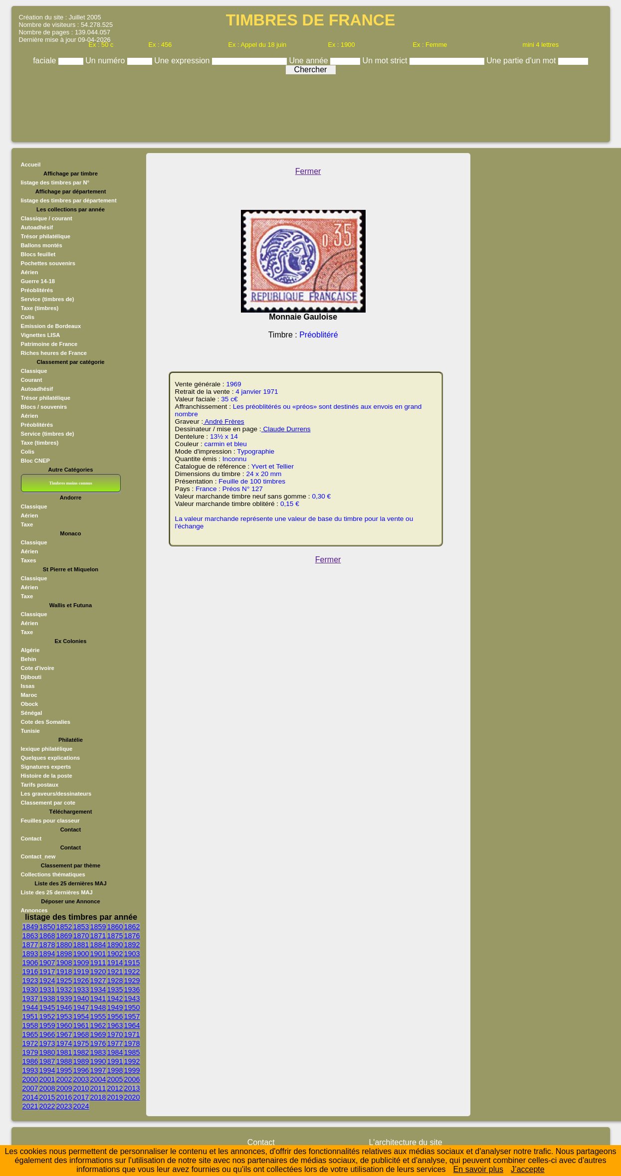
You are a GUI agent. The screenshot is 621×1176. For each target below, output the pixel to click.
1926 (81, 981)
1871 (98, 936)
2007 (30, 1088)
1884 (98, 945)
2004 (98, 1079)
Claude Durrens (286, 429)
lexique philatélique (47, 749)
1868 (47, 936)
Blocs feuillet (38, 254)
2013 (132, 1088)
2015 (47, 1097)
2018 (98, 1097)
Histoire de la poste (46, 776)
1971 (132, 1034)
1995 (64, 1070)
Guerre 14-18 (38, 281)
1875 (115, 936)
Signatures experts (46, 767)
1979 (30, 1052)
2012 (115, 1088)
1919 (81, 972)
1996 (81, 1070)
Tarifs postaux (40, 785)
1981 (64, 1052)
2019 (115, 1097)
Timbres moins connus (70, 483)
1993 (30, 1070)
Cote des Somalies (45, 722)
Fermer (308, 171)
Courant (31, 380)
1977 (115, 1043)
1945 (47, 1007)
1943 (132, 999)
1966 (47, 1034)
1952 (47, 1016)
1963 (115, 1025)
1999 (132, 1070)
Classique (34, 371)
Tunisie (30, 731)
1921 (115, 972)
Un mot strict (386, 60)
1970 (115, 1034)
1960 (64, 1025)
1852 (64, 927)
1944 (30, 1007)
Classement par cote (48, 803)
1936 (132, 990)
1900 (81, 954)
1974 (64, 1043)
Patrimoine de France (49, 344)
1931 (47, 990)
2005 (115, 1079)
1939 (64, 999)
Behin (28, 659)
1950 (132, 1007)
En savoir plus (478, 1169)
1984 (115, 1052)
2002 (64, 1079)
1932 (64, 990)
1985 (132, 1052)
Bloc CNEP (35, 461)
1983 (98, 1052)
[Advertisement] (311, 105)
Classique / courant (46, 218)
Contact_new (38, 856)
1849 (30, 927)
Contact (31, 838)
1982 (81, 1052)
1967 (64, 1034)
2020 (132, 1097)
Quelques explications (50, 758)
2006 (132, 1079)
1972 (30, 1043)
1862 (132, 927)
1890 (115, 945)
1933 (81, 990)
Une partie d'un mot (522, 60)
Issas (28, 686)
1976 (98, 1043)
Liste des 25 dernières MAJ (57, 892)
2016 (64, 1097)
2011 (98, 1088)
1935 (115, 990)
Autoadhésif (37, 227)
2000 (30, 1079)
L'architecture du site (405, 1142)
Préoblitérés (37, 290)
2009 (64, 1088)
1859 (98, 927)
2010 (81, 1088)
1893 (30, 954)
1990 (98, 1061)
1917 (47, 972)
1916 (30, 972)
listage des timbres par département (69, 200)
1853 (81, 927)
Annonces (34, 910)
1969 (98, 1034)
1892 (132, 945)
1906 (30, 963)
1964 (132, 1025)
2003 (81, 1079)
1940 (81, 999)
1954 (81, 1016)
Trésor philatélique (45, 236)
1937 (30, 999)
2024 (81, 1106)
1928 (115, 981)
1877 (30, 945)
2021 (30, 1106)
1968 (81, 1034)
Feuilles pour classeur (50, 821)
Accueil (31, 165)
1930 (30, 990)
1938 (47, 999)
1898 (64, 954)
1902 (115, 954)
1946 (64, 1007)
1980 (47, 1052)
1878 (47, 945)
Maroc (29, 695)
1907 (47, 963)
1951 (30, 1016)
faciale (45, 60)
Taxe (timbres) (40, 308)
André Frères (223, 421)
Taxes (28, 560)
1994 (47, 1070)
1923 (30, 981)
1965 (30, 1034)
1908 (64, 963)
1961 (81, 1025)
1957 (132, 1016)
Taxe (27, 524)
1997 (98, 1070)
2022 (47, 1106)
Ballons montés (41, 245)
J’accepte (528, 1169)
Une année (309, 60)
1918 (64, 972)
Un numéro (106, 60)
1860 (115, 927)
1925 (64, 981)
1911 (98, 963)
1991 (115, 1061)
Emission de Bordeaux (51, 326)
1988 (64, 1061)
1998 (115, 1070)
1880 (64, 945)
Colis (27, 317)
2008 (47, 1088)
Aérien (29, 272)
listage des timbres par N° (55, 182)
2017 (81, 1097)
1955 (98, 1016)
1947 (81, 1007)
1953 (64, 1016)
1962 (98, 1025)
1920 (98, 972)
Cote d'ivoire (37, 668)
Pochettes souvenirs (48, 263)
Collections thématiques (53, 874)
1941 (98, 999)
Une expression (183, 60)
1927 (98, 981)
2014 (30, 1097)
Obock (29, 704)
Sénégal (31, 713)
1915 (132, 963)
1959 (47, 1025)
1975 (81, 1043)
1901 (98, 954)
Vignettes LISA (40, 335)
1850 (47, 927)
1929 (132, 981)
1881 (81, 945)
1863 (30, 936)
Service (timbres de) (47, 299)
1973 (47, 1043)
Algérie (30, 650)
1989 (81, 1061)
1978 (132, 1043)
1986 (30, 1061)
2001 (47, 1079)
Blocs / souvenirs (44, 407)
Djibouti (31, 677)
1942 (115, 999)
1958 (30, 1025)
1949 (115, 1007)
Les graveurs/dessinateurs (56, 794)
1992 (132, 1061)
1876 (132, 936)
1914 (115, 963)
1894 (47, 954)
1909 (81, 963)
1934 (98, 990)
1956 (115, 1016)
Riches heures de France (54, 353)
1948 (98, 1007)
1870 (81, 936)
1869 (64, 936)
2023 (64, 1106)
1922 (132, 972)
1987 (47, 1061)
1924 (47, 981)
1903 (132, 954)
